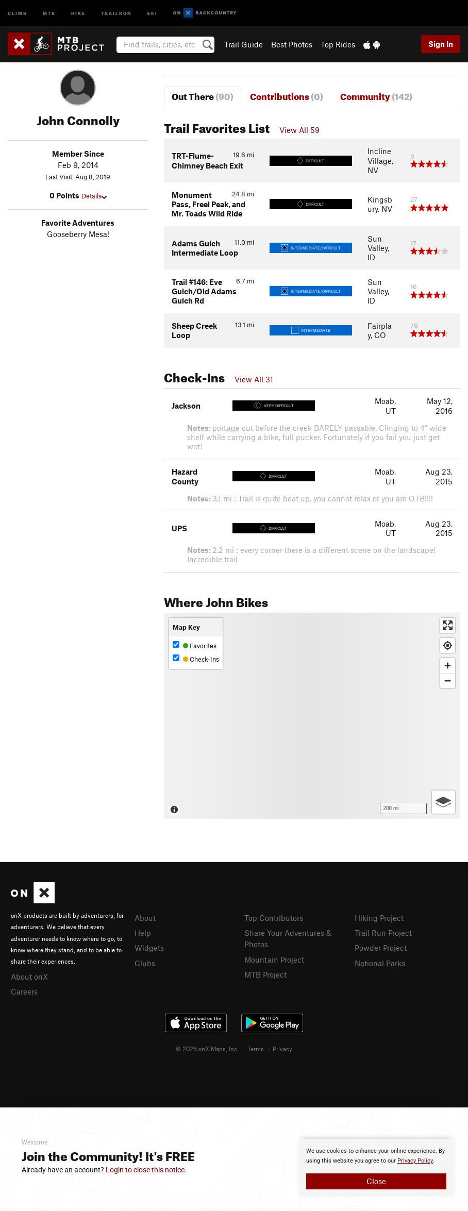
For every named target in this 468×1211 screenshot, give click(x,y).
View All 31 (254, 379)
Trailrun (116, 12)
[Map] (312, 716)
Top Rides (338, 44)
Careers (24, 991)
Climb (17, 12)
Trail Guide (243, 44)
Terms (255, 1048)
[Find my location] (447, 645)
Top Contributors (273, 917)
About (145, 917)
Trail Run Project (383, 932)
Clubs (145, 963)
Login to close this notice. (146, 1170)
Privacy (282, 1048)
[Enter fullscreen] (447, 625)
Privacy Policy (415, 1160)
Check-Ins (196, 658)
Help (143, 932)
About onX (29, 976)
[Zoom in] (447, 665)
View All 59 (299, 129)
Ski (152, 12)
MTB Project (265, 974)
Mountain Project (274, 959)
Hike (78, 12)
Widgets (149, 947)
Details (94, 196)
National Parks (380, 963)
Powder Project (381, 947)
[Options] (443, 802)
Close (376, 1181)
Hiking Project (379, 917)
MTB (49, 12)
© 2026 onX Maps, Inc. (207, 1048)
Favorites (194, 645)
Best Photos (291, 44)
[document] (376, 1167)
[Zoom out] (447, 680)
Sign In (440, 43)
